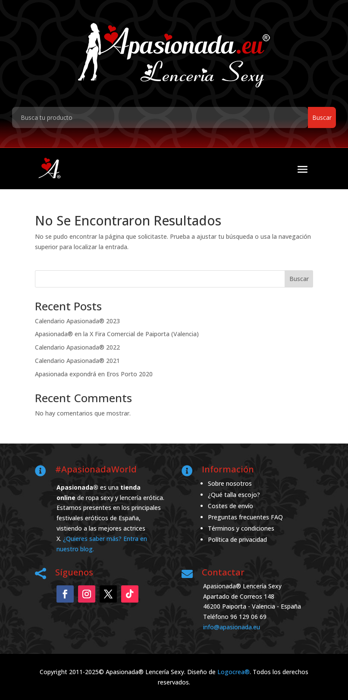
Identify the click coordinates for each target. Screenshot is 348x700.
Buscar (299, 279)
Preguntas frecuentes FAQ (245, 517)
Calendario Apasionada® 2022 (77, 347)
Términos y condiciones (241, 528)
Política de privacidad (237, 539)
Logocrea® (233, 672)
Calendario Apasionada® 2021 (77, 360)
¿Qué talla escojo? (234, 495)
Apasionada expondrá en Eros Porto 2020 (94, 374)
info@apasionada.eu (231, 627)
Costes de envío (230, 506)
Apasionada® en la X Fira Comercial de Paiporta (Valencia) (117, 334)
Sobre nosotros (230, 483)
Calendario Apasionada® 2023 (77, 321)
